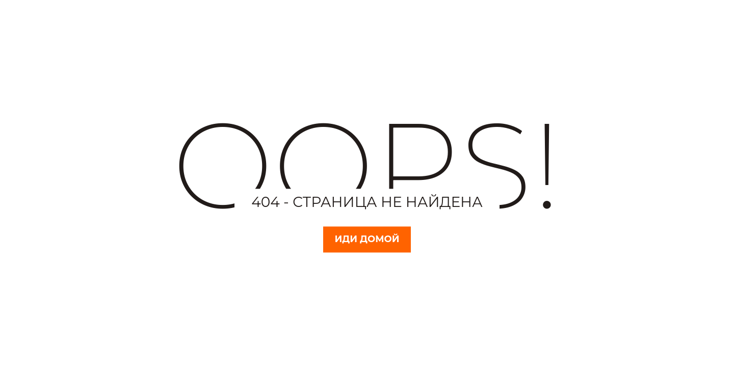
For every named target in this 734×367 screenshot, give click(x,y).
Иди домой (367, 239)
